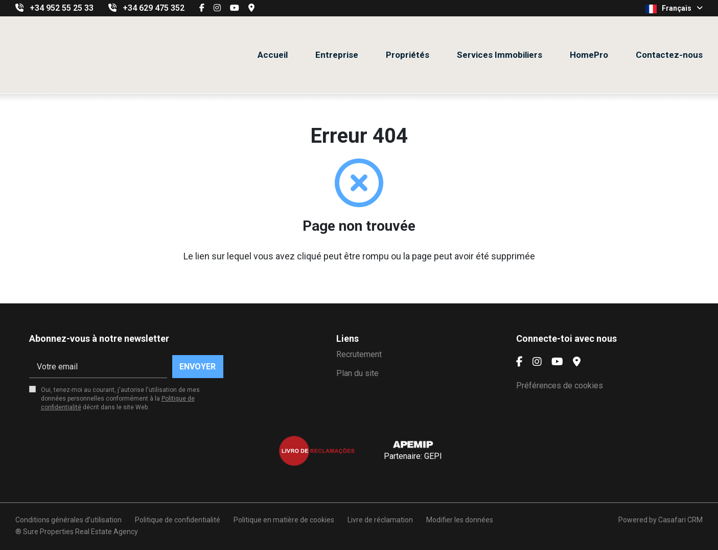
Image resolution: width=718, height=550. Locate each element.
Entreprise (336, 55)
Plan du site (357, 373)
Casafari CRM (680, 520)
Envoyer (197, 366)
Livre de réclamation (380, 520)
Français (674, 8)
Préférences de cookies (559, 385)
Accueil (273, 55)
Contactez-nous (669, 55)
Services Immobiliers (499, 55)
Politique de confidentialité (177, 520)
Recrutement (359, 354)
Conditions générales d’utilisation (68, 520)
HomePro (589, 55)
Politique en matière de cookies (284, 520)
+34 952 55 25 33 (62, 8)
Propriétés (407, 55)
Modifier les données (459, 520)
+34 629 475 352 (153, 8)
